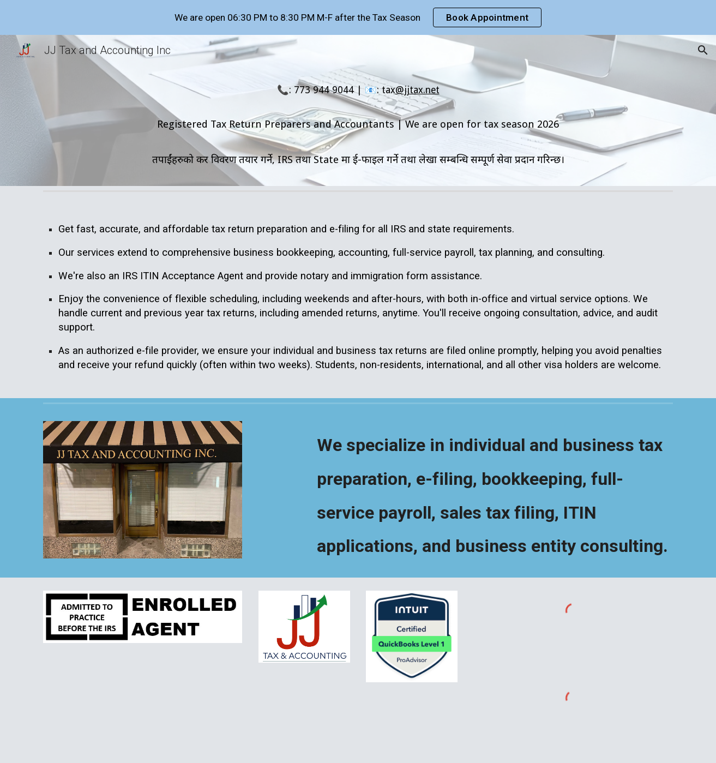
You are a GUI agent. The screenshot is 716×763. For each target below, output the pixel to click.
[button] (703, 50)
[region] (358, 17)
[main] (357, 126)
